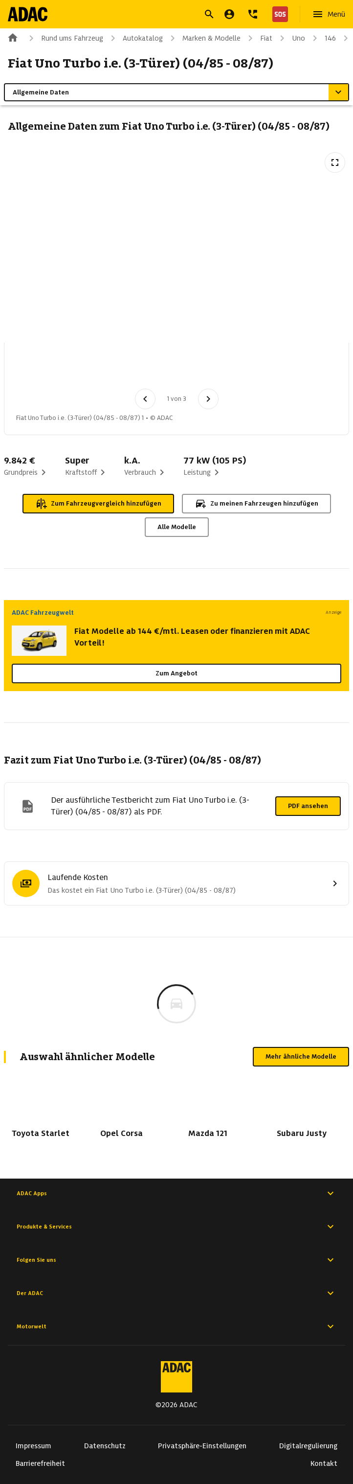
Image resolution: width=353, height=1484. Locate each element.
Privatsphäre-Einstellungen (202, 1445)
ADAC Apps (176, 1193)
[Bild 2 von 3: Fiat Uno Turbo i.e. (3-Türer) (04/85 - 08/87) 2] (86, 368)
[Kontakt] (253, 14)
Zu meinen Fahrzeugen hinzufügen (256, 504)
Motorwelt (176, 1326)
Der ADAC (176, 1293)
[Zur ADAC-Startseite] (27, 14)
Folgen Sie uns (176, 1260)
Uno (290, 38)
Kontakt (323, 1463)
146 (322, 38)
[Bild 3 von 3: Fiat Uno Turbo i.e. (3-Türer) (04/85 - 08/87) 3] (137, 368)
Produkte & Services (176, 1226)
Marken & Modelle (204, 38)
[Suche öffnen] (209, 14)
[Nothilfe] (278, 14)
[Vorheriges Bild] (145, 399)
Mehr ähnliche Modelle (300, 1056)
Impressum (33, 1445)
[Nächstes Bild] (208, 399)
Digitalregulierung (308, 1445)
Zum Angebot (176, 673)
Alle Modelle (176, 527)
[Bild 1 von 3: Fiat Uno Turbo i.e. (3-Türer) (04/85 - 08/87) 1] (35, 368)
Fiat (258, 38)
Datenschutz (105, 1445)
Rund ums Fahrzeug (64, 38)
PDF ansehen (308, 806)
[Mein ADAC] (229, 14)
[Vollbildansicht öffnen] (335, 162)
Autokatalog (135, 38)
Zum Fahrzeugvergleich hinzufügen (98, 504)
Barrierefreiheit (40, 1463)
